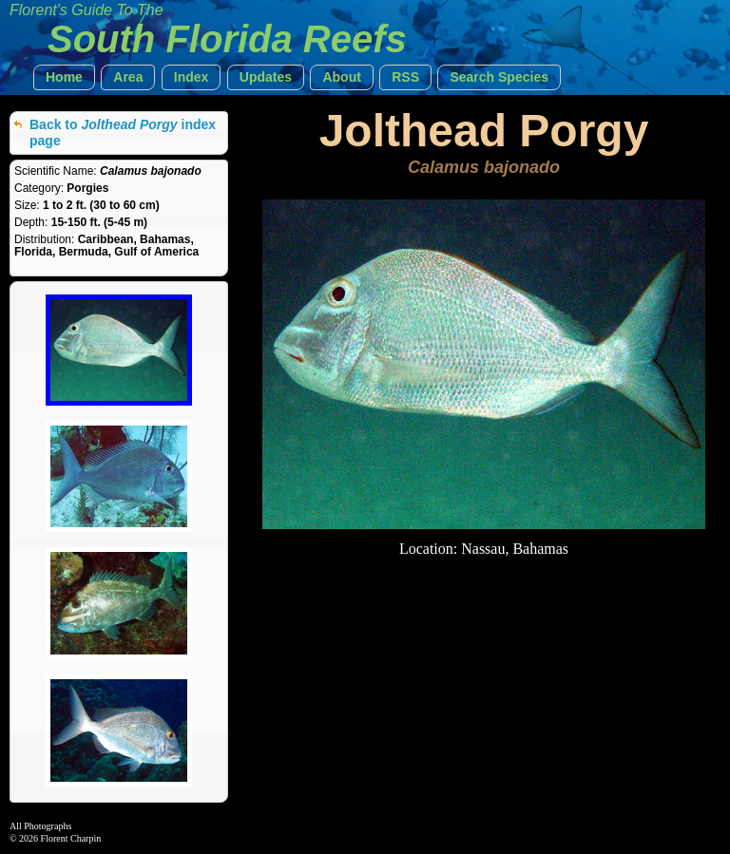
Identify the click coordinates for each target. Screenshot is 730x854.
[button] (64, 77)
